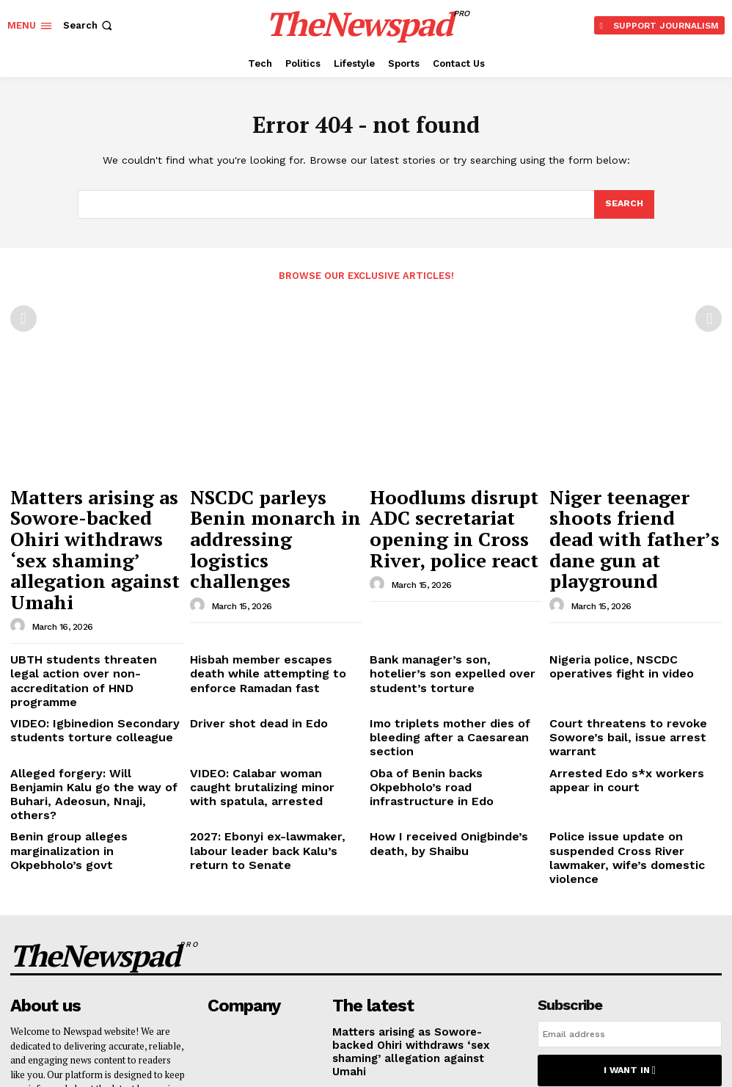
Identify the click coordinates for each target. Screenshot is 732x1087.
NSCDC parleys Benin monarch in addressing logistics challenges (262, 505)
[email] (630, 867)
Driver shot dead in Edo (247, 627)
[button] (89, 25)
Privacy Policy (687, 930)
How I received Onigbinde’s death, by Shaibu (451, 705)
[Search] (623, 205)
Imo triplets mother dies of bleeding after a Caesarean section (454, 633)
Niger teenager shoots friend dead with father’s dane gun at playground (626, 505)
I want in (629, 900)
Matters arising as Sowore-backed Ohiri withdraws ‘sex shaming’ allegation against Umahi (96, 512)
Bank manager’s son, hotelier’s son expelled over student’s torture (452, 592)
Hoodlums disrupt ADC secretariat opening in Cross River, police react (444, 505)
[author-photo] (19, 554)
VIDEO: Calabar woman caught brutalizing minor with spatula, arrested (263, 669)
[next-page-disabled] (708, 318)
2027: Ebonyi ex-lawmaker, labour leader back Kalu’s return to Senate (275, 705)
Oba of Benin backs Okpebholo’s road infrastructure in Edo (447, 663)
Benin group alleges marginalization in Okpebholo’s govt (96, 705)
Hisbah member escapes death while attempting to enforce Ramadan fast (264, 597)
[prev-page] (23, 318)
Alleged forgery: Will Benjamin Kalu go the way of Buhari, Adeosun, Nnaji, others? (95, 669)
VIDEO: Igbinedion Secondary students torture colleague (80, 633)
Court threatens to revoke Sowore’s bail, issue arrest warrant (634, 633)
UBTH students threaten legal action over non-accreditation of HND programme (89, 597)
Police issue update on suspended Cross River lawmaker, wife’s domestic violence (631, 711)
